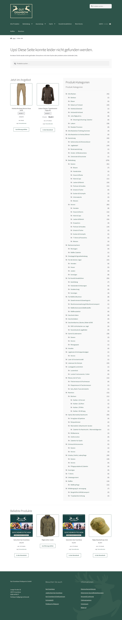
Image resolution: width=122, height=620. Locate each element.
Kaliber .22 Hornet (79, 400)
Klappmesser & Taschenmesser (81, 385)
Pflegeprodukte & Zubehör (79, 466)
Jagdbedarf (74, 145)
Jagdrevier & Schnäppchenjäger (78, 352)
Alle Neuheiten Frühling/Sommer (79, 131)
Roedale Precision (76, 127)
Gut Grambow (50, 589)
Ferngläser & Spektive (78, 418)
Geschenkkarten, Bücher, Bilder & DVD (80, 322)
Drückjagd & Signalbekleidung (77, 256)
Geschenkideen (73, 319)
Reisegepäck (75, 345)
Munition (21, 31)
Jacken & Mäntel (78, 182)
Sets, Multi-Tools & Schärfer (80, 389)
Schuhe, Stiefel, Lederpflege (77, 455)
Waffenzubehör (76, 311)
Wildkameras (75, 433)
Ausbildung (74, 282)
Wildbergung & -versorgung (77, 488)
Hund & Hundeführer (65, 24)
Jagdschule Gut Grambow (54, 593)
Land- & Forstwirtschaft (75, 359)
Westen (75, 201)
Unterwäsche (77, 197)
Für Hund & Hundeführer (76, 278)
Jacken (73, 271)
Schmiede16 (49, 600)
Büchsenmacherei (74, 245)
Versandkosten (22, 123)
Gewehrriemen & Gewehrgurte (80, 300)
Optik (51, 24)
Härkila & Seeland (76, 109)
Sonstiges (74, 275)
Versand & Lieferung (87, 596)
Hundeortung (75, 289)
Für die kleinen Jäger (75, 260)
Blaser (73, 101)
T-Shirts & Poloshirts (80, 238)
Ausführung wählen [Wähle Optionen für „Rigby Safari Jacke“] (47, 546)
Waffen (12, 31)
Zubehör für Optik (76, 441)
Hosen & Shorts (78, 212)
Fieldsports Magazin (52, 604)
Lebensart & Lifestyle (75, 363)
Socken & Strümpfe (79, 193)
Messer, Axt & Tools (74, 378)
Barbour (73, 97)
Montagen (74, 249)
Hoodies (70, 348)
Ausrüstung (39, 24)
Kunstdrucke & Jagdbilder (79, 330)
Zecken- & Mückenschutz (79, 153)
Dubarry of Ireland (76, 105)
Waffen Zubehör (76, 252)
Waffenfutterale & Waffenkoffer (81, 308)
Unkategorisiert (73, 477)
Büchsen (73, 396)
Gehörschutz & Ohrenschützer (80, 142)
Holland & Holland (77, 112)
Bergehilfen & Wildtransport (80, 492)
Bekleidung (26, 24)
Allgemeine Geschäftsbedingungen (92, 593)
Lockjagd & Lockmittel (75, 367)
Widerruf (83, 608)
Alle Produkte (14, 24)
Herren (73, 204)
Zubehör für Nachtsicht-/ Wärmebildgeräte (87, 429)
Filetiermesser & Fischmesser (80, 381)
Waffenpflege (75, 485)
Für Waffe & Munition (75, 297)
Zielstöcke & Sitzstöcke (78, 156)
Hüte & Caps (77, 179)
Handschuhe (77, 171)
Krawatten (76, 223)
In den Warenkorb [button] (48, 130)
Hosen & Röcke (78, 175)
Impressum (84, 604)
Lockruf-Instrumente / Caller (80, 374)
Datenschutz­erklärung (88, 589)
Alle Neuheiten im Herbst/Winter (79, 134)
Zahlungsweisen (86, 600)
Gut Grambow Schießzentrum (55, 596)
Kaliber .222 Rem (78, 404)
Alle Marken (72, 94)
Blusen (75, 168)
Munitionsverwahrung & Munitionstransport (85, 304)
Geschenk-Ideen (73, 315)
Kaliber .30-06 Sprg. (79, 411)
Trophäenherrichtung (78, 496)
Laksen (73, 123)
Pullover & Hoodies (79, 186)
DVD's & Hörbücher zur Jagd (80, 326)
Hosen (73, 267)
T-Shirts (70, 474)
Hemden (76, 208)
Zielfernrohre (75, 437)
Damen (73, 164)
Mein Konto (79, 24)
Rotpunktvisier (75, 422)
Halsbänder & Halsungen (79, 286)
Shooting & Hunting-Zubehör (82, 120)
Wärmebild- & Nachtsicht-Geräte (81, 426)
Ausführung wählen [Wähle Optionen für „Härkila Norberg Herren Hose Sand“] (21, 129)
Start (14, 38)
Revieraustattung (76, 149)
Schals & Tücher (78, 190)
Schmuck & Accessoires (75, 444)
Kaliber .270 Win (78, 407)
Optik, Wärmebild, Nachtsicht (78, 415)
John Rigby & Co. (76, 116)
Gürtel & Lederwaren (74, 334)
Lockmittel (74, 370)
